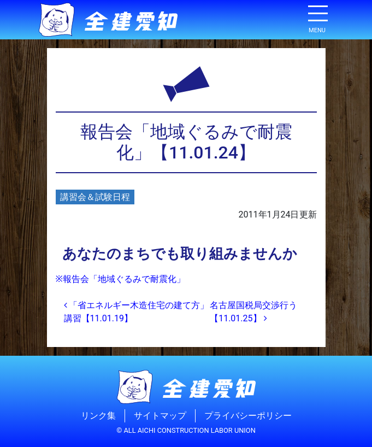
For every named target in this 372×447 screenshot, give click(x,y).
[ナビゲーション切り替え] (317, 17)
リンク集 (98, 415)
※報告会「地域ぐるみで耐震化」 (120, 279)
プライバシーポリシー (248, 415)
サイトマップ (160, 415)
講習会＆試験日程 (95, 197)
